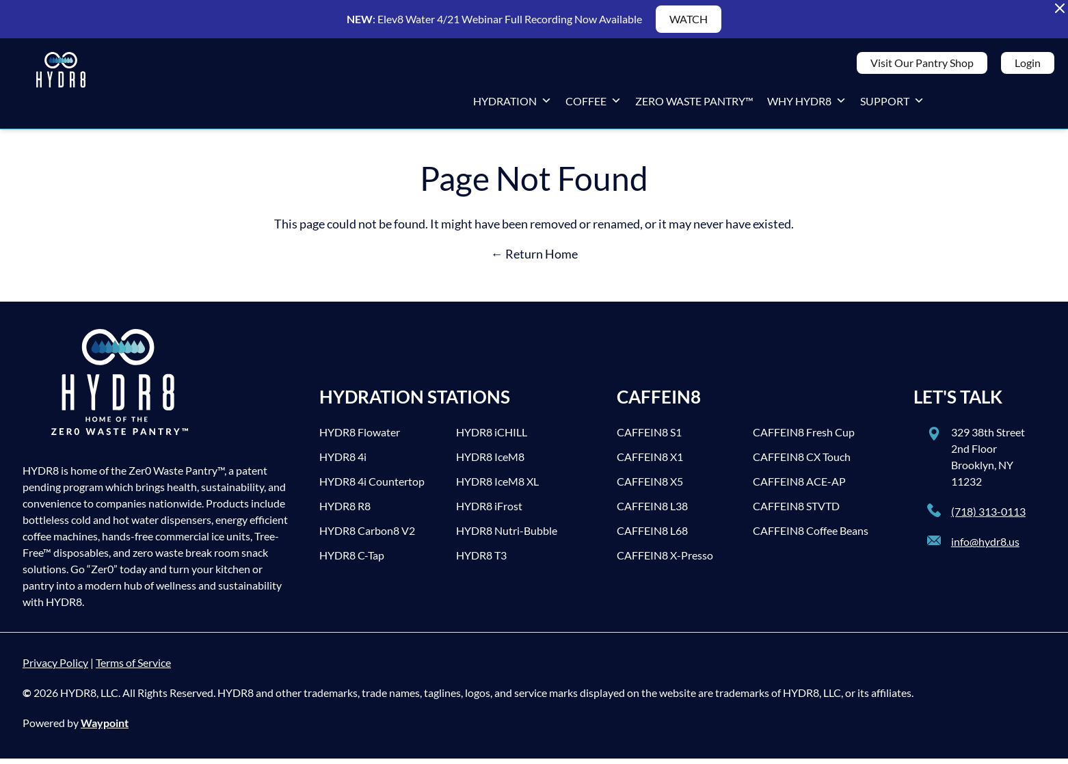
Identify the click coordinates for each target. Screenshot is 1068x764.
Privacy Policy (55, 667)
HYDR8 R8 (345, 511)
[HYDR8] (61, 86)
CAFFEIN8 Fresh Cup (804, 437)
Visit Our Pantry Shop (922, 65)
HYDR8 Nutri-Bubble (506, 535)
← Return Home (534, 259)
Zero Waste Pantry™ (694, 103)
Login (1028, 65)
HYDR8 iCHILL (491, 437)
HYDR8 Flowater (359, 437)
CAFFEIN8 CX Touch (802, 462)
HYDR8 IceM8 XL (497, 486)
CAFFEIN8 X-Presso (665, 560)
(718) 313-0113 (988, 516)
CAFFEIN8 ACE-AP (799, 486)
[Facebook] (958, 104)
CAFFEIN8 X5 (650, 486)
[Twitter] (986, 104)
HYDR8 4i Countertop (372, 486)
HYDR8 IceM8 (490, 462)
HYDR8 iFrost (489, 511)
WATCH (688, 18)
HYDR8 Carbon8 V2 (367, 535)
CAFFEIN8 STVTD (796, 511)
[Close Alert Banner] (1060, 8)
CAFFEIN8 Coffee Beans (810, 535)
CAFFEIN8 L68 (652, 535)
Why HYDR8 (806, 103)
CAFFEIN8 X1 (650, 462)
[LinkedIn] (1040, 104)
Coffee (593, 103)
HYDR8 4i (342, 462)
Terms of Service (133, 667)
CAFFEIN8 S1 (649, 437)
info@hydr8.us (985, 546)
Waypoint (105, 728)
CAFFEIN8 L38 (652, 511)
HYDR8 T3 (481, 560)
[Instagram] (1013, 104)
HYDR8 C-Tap (351, 560)
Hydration (512, 103)
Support (892, 103)
